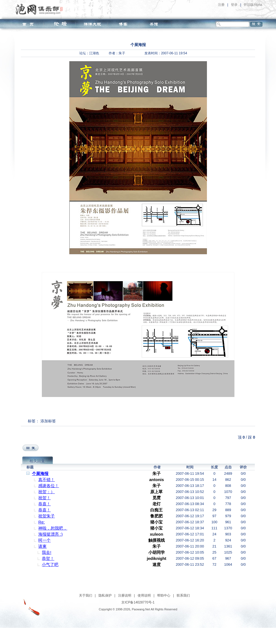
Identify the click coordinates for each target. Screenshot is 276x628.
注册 (221, 5)
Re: (41, 522)
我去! (46, 552)
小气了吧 (50, 564)
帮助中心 (163, 595)
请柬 (42, 546)
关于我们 (85, 595)
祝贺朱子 (46, 516)
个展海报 (40, 473)
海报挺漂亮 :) (50, 534)
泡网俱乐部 (40, 9)
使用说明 (144, 595)
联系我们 (183, 595)
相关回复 (37, 461)
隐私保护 (105, 595)
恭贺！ (48, 558)
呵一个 (44, 540)
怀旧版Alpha (253, 5)
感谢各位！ (48, 485)
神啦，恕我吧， (52, 528)
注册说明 (124, 595)
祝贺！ (44, 497)
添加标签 (48, 421)
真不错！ (46, 479)
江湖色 (94, 53)
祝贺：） (46, 491)
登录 (234, 5)
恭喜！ (44, 503)
